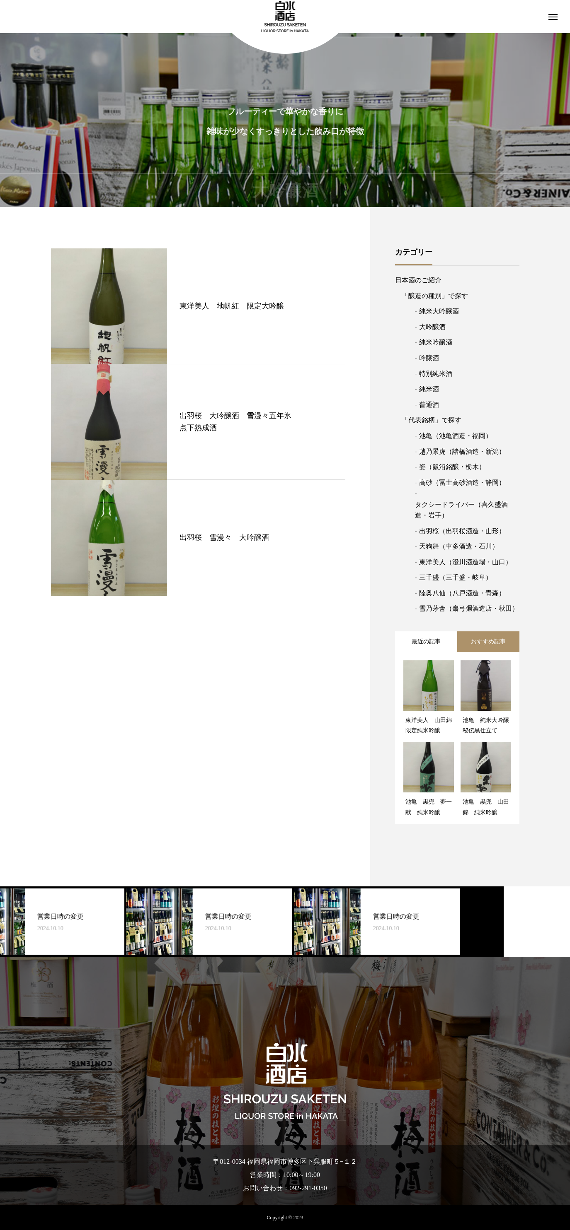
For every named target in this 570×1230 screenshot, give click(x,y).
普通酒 (429, 404)
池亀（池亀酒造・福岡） (455, 435)
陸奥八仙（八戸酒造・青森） (462, 593)
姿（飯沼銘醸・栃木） (452, 466)
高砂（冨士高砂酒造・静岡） (462, 482)
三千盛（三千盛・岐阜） (455, 577)
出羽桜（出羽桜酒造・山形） (462, 530)
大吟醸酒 (432, 326)
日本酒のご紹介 (418, 280)
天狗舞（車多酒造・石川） (459, 546)
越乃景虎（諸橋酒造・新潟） (462, 451)
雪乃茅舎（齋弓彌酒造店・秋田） (469, 608)
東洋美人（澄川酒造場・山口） (465, 562)
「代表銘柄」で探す (431, 420)
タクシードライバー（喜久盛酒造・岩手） (461, 510)
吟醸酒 (429, 357)
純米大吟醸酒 (439, 311)
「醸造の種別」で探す (435, 295)
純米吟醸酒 (435, 342)
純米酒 (429, 388)
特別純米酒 (435, 373)
